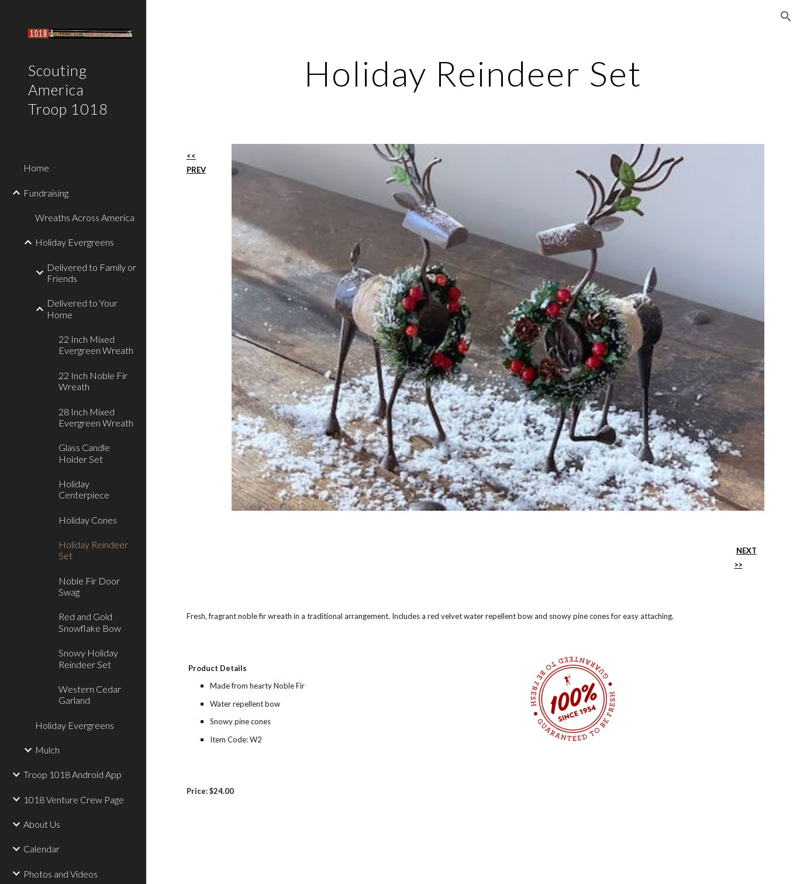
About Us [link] (41, 824)
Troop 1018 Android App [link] (72, 774)
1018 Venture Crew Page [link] (73, 799)
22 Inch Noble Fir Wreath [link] (92, 381)
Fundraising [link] (45, 192)
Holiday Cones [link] (87, 519)
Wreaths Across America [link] (85, 217)
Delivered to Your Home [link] (82, 308)
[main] (473, 73)
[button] (786, 16)
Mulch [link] (47, 749)
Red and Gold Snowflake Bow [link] (89, 622)
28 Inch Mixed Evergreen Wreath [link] (95, 417)
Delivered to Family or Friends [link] (91, 273)
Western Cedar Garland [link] (89, 694)
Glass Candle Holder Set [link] (84, 453)
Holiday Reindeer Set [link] (93, 550)
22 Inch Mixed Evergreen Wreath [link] (95, 344)
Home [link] (36, 167)
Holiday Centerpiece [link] (83, 489)
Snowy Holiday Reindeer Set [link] (88, 658)
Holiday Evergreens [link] (74, 241)
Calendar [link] (41, 848)
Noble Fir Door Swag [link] (89, 586)
